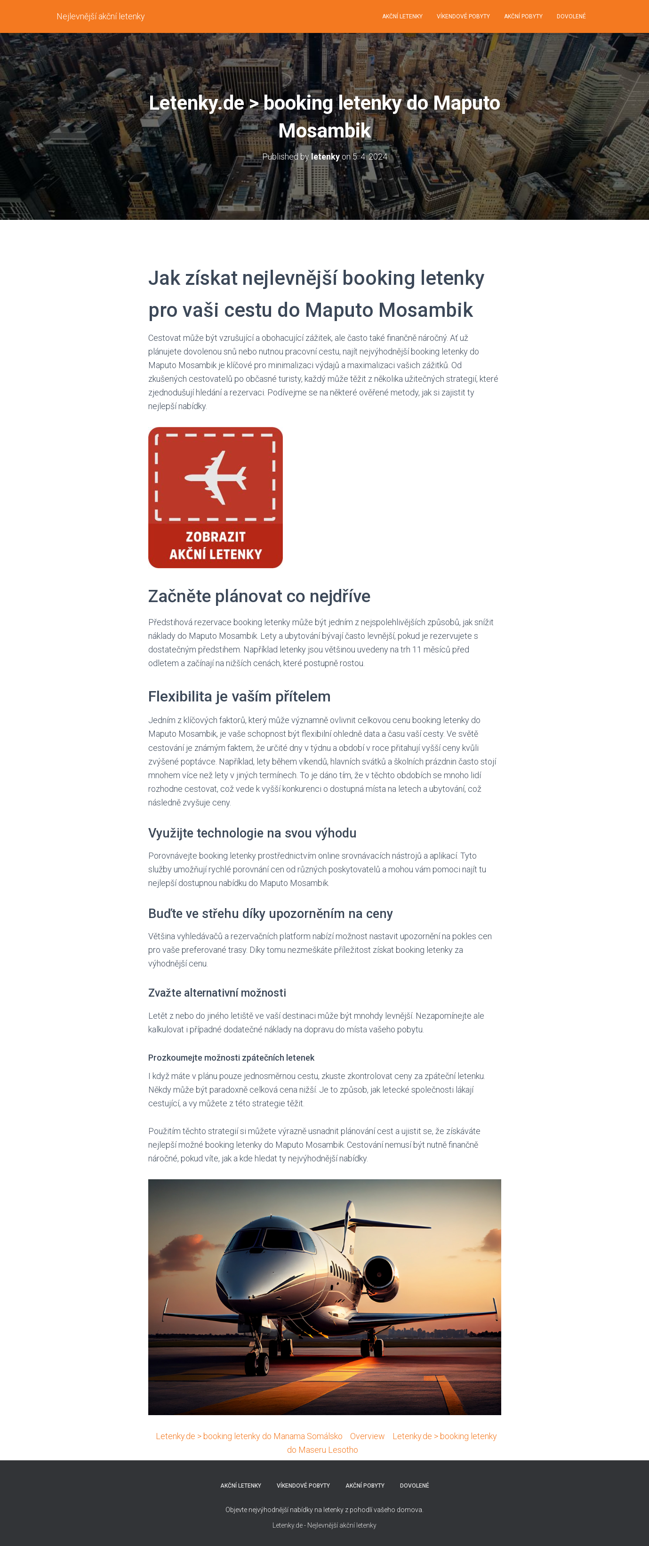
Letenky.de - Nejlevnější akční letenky (324, 1525)
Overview (367, 1436)
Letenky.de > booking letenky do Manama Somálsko (249, 1436)
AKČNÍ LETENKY (402, 16)
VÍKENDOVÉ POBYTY (463, 16)
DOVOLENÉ (571, 16)
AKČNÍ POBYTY (523, 16)
